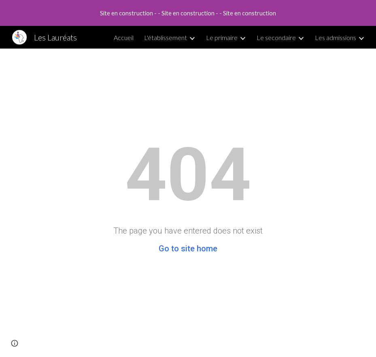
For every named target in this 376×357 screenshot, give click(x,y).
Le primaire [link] (222, 37)
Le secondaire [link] (276, 37)
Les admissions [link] (335, 37)
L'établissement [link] (165, 37)
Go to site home (188, 248)
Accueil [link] (124, 37)
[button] (14, 343)
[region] (188, 13)
